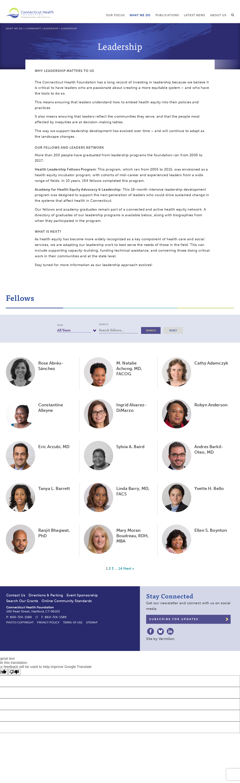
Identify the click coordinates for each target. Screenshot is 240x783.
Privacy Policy (48, 622)
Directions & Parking (45, 595)
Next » (128, 568)
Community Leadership (42, 28)
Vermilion (167, 639)
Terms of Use (73, 622)
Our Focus (115, 15)
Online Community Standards (67, 601)
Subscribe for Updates (174, 619)
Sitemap (92, 622)
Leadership (69, 28)
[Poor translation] (14, 672)
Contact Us (15, 595)
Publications (167, 15)
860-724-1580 (21, 617)
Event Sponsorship (82, 595)
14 (120, 568)
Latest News (194, 15)
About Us (218, 15)
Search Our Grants (22, 601)
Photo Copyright (20, 622)
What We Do (140, 15)
